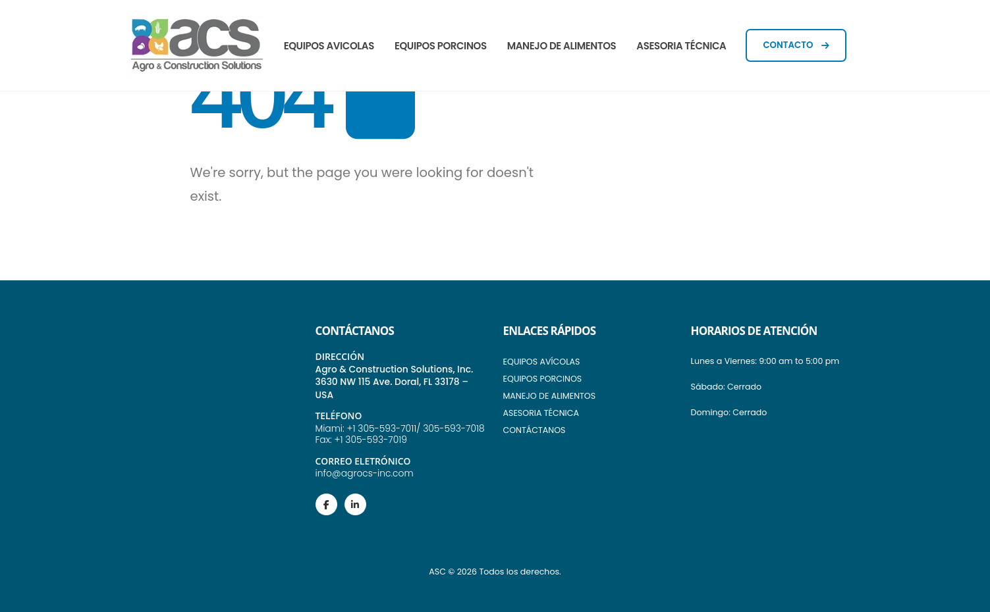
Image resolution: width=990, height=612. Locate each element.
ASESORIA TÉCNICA (681, 46)
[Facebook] (326, 504)
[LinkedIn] (355, 504)
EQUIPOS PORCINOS (441, 46)
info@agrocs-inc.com (365, 473)
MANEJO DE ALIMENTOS (562, 46)
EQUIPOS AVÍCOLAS (541, 361)
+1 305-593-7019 (370, 439)
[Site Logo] (197, 45)
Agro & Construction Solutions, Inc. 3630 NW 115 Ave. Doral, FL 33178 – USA (395, 382)
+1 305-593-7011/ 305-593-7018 (415, 428)
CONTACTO (796, 45)
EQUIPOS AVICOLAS (329, 46)
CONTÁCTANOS (534, 430)
